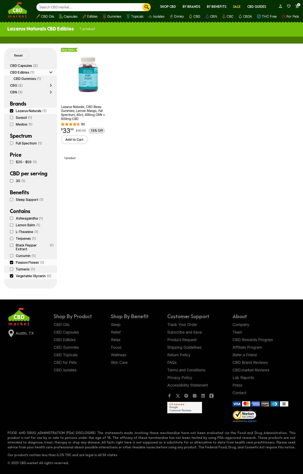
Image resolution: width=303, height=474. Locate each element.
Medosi (24, 124)
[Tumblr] (211, 397)
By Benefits (216, 6)
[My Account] (279, 6)
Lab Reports (243, 377)
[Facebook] (169, 397)
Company (241, 324)
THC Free (269, 16)
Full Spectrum (29, 143)
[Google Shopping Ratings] (190, 407)
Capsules (70, 16)
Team (237, 332)
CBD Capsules (23, 66)
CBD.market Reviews (251, 370)
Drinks (179, 16)
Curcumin (26, 256)
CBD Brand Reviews (250, 362)
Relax (115, 340)
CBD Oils (47, 16)
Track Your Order (182, 324)
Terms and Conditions (186, 370)
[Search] (146, 7)
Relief (116, 332)
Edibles (92, 16)
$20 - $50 (26, 162)
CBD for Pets (65, 362)
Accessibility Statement (187, 385)
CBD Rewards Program (253, 340)
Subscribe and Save (184, 332)
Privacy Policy (179, 377)
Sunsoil (24, 117)
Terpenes (26, 238)
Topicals (137, 16)
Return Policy (178, 355)
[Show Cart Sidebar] (295, 6)
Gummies (114, 16)
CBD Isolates (65, 370)
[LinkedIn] (203, 397)
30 (20, 181)
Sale (237, 6)
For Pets (292, 16)
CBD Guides (256, 6)
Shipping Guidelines (184, 347)
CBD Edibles (22, 72)
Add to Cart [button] (74, 140)
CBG (196, 16)
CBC (230, 16)
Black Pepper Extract (35, 247)
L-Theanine (27, 232)
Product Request (182, 340)
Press (237, 385)
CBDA (247, 16)
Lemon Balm (28, 225)
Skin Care (119, 362)
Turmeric (25, 269)
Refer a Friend (245, 355)
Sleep (116, 324)
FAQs (172, 362)
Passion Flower (30, 262)
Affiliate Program (247, 347)
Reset (18, 55)
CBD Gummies (27, 79)
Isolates (158, 16)
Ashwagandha (29, 218)
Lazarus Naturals (31, 111)
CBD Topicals (66, 355)
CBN (213, 16)
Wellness (118, 355)
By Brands (191, 6)
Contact (239, 393)
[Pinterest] (186, 397)
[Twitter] (178, 397)
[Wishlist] (287, 6)
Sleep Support (29, 199)
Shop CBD (168, 6)
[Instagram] (195, 397)
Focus (116, 347)
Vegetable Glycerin (33, 276)
